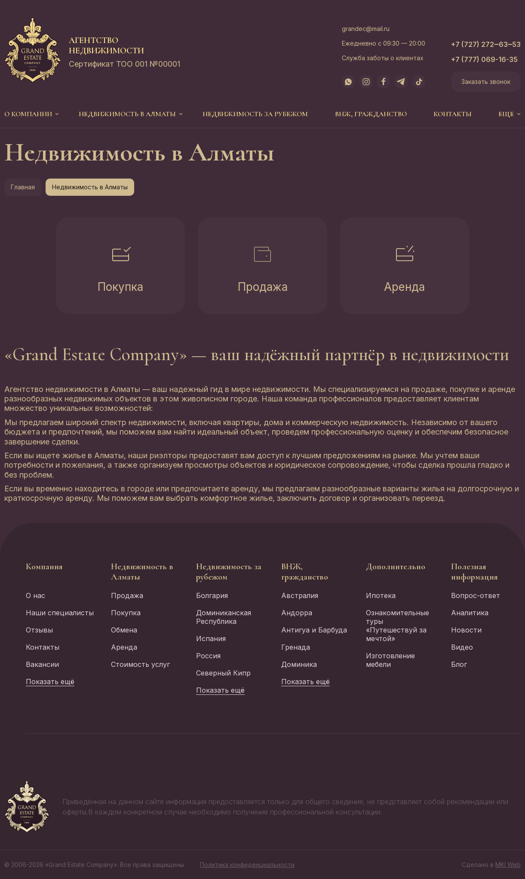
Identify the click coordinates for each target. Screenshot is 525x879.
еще (506, 114)
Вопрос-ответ (475, 595)
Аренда (404, 286)
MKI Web (508, 864)
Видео (462, 647)
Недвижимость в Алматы (127, 114)
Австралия (299, 595)
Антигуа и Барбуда (314, 630)
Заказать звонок (485, 81)
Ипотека (381, 595)
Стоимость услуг (140, 664)
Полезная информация (474, 571)
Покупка (120, 286)
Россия (208, 655)
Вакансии (42, 664)
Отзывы (39, 630)
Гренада (295, 647)
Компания (44, 566)
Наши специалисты (60, 612)
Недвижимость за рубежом (255, 114)
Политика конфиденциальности (247, 864)
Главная (23, 187)
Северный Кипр (223, 673)
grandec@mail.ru (366, 28)
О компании (28, 114)
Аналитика (469, 612)
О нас (35, 595)
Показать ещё (50, 681)
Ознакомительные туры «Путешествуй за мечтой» (397, 625)
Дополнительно (395, 566)
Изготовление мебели (390, 660)
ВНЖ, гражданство (371, 114)
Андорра (296, 612)
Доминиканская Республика (223, 617)
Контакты (452, 114)
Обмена (124, 630)
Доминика (299, 664)
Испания (211, 638)
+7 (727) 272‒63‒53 (486, 44)
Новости (466, 630)
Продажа (263, 286)
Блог (459, 664)
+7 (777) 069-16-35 (484, 59)
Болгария (212, 595)
